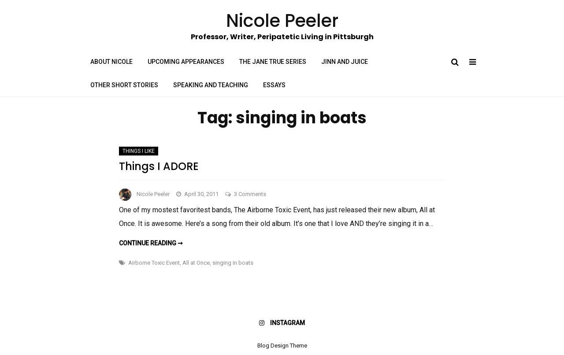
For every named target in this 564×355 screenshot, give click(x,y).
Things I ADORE (159, 166)
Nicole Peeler (153, 194)
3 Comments (250, 194)
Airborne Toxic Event (154, 262)
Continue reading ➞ (151, 243)
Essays (274, 85)
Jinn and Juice (344, 61)
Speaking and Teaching (210, 85)
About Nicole (111, 61)
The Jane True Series (272, 61)
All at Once (196, 262)
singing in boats (232, 262)
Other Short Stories (124, 85)
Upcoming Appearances (186, 61)
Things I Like (138, 151)
